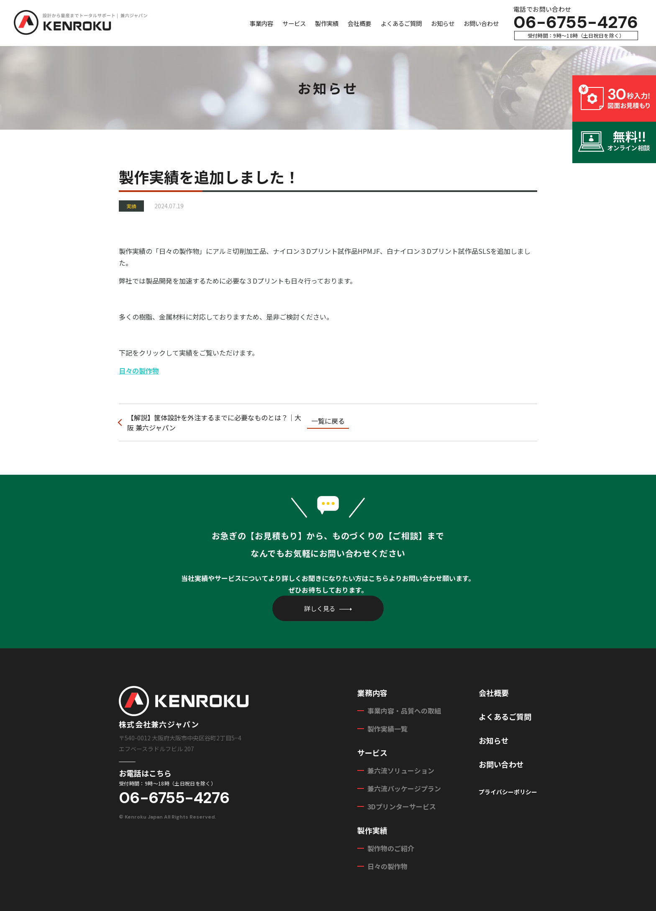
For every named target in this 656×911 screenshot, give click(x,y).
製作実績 (326, 23)
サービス (294, 23)
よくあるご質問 (401, 23)
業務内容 (372, 692)
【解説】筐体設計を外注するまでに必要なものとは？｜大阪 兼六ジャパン (214, 422)
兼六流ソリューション (400, 770)
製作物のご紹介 (390, 848)
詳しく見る (320, 608)
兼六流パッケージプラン (404, 788)
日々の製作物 (139, 371)
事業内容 (261, 23)
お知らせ (442, 23)
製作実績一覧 (387, 729)
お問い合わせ (481, 23)
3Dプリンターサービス (401, 806)
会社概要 (359, 23)
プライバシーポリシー (508, 792)
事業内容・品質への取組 (404, 711)
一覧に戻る (328, 421)
